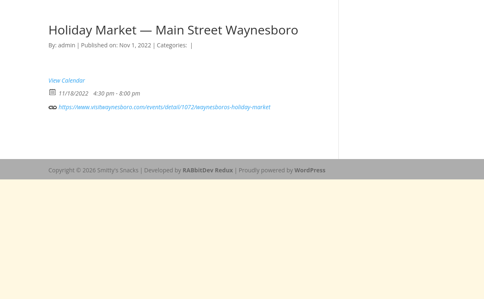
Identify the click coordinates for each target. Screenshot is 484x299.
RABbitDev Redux (207, 170)
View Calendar (67, 80)
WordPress (310, 170)
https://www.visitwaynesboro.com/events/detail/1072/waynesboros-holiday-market (159, 106)
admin (66, 45)
